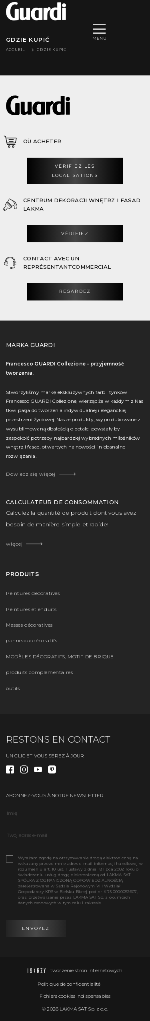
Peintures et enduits (31, 609)
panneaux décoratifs (31, 640)
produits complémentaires (39, 672)
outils (13, 688)
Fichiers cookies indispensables (75, 996)
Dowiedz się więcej (31, 474)
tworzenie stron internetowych (75, 970)
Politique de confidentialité (69, 984)
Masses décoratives (29, 625)
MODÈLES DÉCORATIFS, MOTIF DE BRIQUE (60, 657)
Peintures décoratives (33, 593)
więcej (14, 544)
